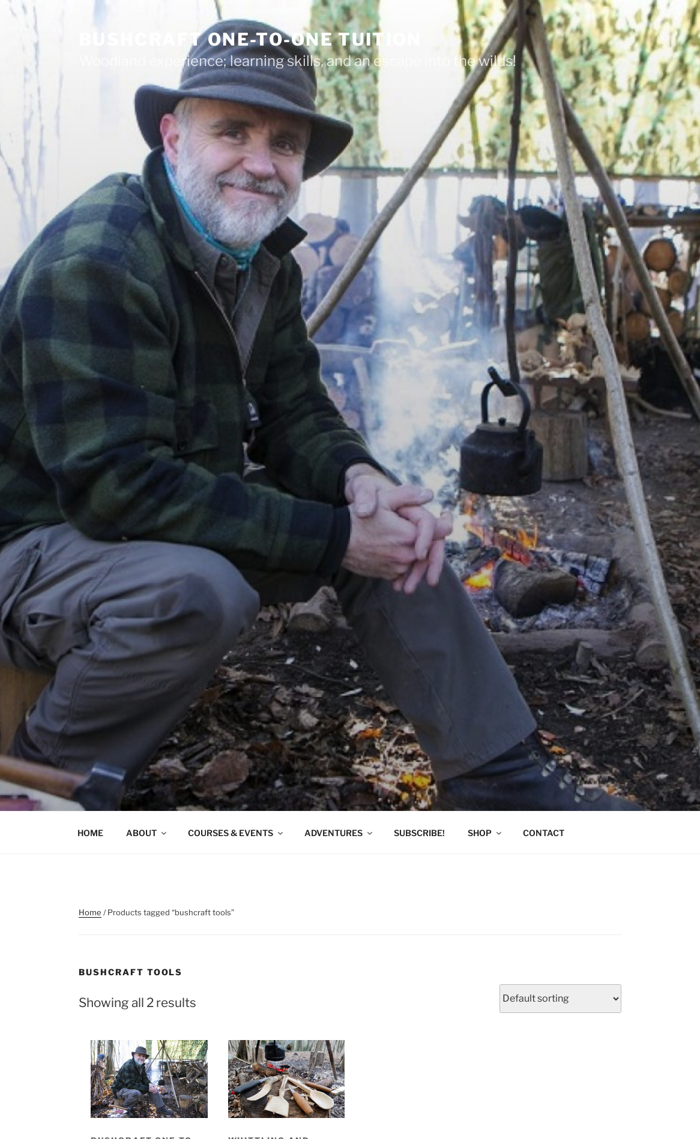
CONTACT (543, 833)
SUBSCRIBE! (419, 833)
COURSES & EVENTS (236, 833)
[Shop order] (560, 998)
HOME (90, 833)
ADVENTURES (339, 833)
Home (90, 912)
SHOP (485, 833)
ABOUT (147, 833)
